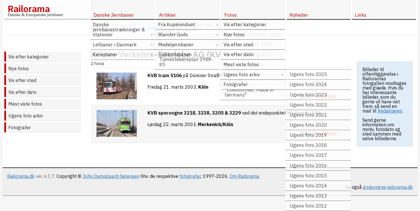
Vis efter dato (22, 92)
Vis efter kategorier (28, 57)
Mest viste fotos (25, 104)
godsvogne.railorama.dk (388, 187)
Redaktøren (390, 111)
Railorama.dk (21, 176)
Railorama (28, 8)
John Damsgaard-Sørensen (110, 176)
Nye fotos (18, 68)
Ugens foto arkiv (25, 116)
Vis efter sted (22, 80)
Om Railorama (244, 176)
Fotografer (19, 127)
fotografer (190, 176)
